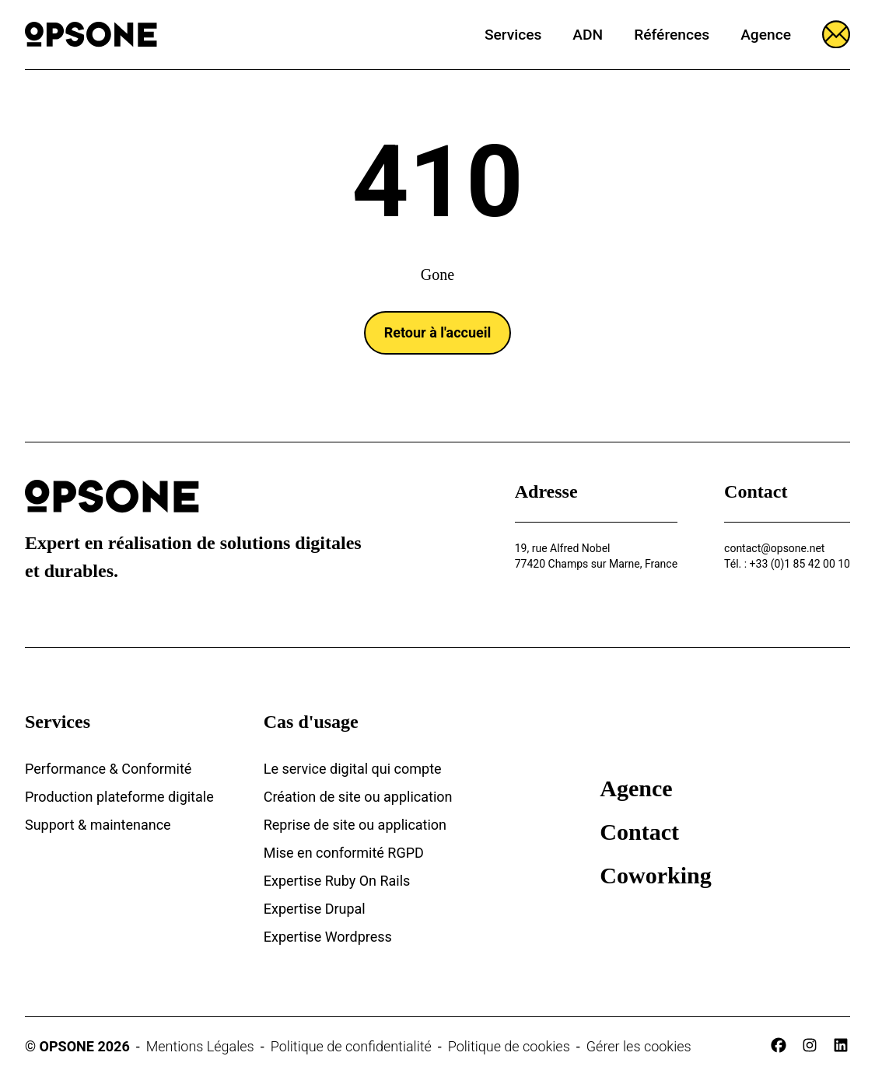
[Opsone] (91, 34)
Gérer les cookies (638, 1046)
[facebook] (778, 1045)
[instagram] (809, 1045)
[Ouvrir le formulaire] (836, 34)
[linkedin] (840, 1045)
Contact (639, 831)
